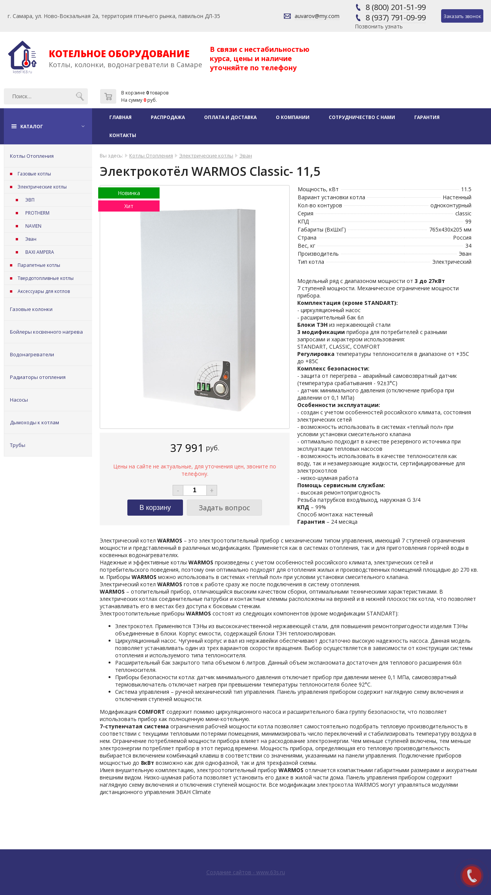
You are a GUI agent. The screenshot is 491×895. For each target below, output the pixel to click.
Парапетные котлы (39, 265)
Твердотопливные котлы (46, 278)
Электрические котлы (42, 187)
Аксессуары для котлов (44, 291)
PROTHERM (37, 213)
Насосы (19, 399)
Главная (120, 117)
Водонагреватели (32, 354)
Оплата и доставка (230, 117)
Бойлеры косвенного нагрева (46, 331)
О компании (293, 117)
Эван (30, 239)
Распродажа (168, 117)
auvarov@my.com (317, 16)
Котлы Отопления (32, 155)
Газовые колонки (31, 309)
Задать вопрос (224, 507)
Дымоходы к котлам (34, 422)
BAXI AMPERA (39, 252)
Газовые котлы (34, 173)
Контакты (122, 135)
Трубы (17, 445)
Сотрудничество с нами (362, 117)
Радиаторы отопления (38, 377)
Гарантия (427, 117)
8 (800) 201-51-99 (396, 7)
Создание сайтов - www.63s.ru (245, 872)
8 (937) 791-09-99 (396, 17)
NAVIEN (33, 226)
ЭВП (30, 200)
